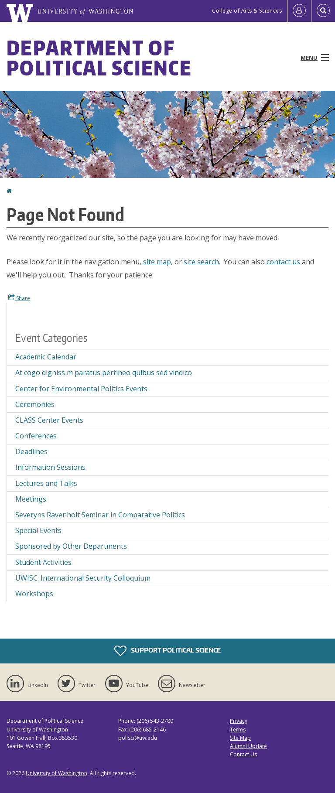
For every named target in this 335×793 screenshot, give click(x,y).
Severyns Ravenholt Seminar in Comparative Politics (100, 515)
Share (19, 298)
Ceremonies (35, 404)
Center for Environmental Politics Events (81, 388)
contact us (283, 262)
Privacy (238, 721)
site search (201, 262)
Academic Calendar (45, 357)
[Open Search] (323, 11)
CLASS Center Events (49, 420)
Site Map (240, 738)
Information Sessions (50, 467)
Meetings (30, 499)
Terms (238, 729)
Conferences (36, 436)
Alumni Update (248, 746)
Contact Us (243, 754)
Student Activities (43, 562)
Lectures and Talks (46, 483)
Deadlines (31, 451)
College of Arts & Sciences (247, 10)
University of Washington (56, 773)
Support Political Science (167, 651)
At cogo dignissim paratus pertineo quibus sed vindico (103, 372)
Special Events (38, 530)
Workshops (34, 593)
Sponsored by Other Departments (71, 546)
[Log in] (299, 11)
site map (157, 262)
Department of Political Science (99, 58)
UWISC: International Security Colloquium (82, 578)
